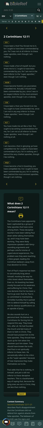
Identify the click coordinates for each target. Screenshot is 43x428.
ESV (6, 42)
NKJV (7, 163)
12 (37, 16)
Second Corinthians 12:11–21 (19, 404)
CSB (6, 102)
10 (39, 21)
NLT (6, 122)
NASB (7, 82)
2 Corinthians (21, 15)
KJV (6, 142)
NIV (6, 62)
